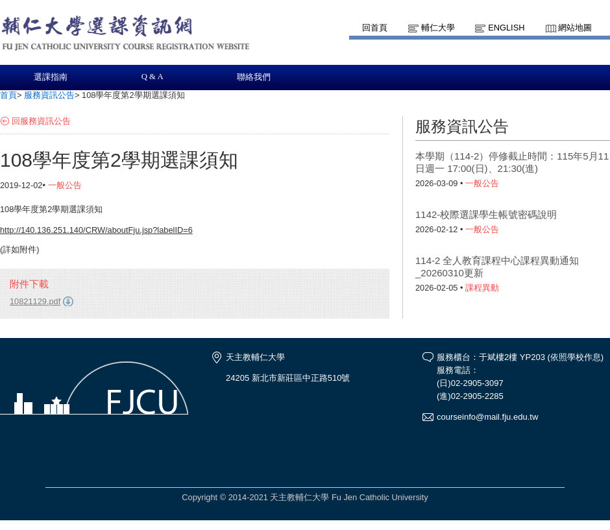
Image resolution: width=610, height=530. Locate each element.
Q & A (152, 76)
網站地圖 (575, 27)
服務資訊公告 (49, 95)
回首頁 (374, 27)
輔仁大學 (438, 27)
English (506, 27)
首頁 (8, 95)
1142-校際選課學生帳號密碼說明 (486, 214)
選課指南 (50, 77)
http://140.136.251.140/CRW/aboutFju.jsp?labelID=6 (96, 230)
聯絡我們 (254, 77)
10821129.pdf (35, 301)
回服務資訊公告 (41, 121)
